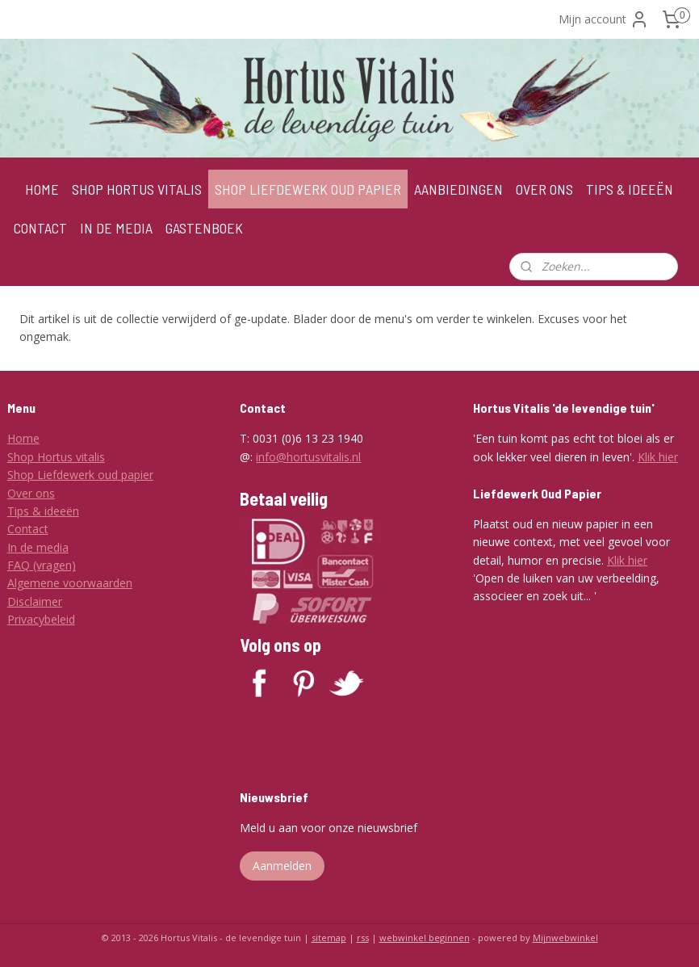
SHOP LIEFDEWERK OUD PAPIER (308, 189)
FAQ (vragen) (41, 565)
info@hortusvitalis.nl (308, 457)
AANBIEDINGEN (458, 189)
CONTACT (40, 228)
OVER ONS (544, 189)
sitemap (329, 937)
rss (363, 937)
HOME (42, 189)
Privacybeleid (41, 619)
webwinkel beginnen (424, 937)
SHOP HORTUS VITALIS (137, 189)
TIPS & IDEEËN (629, 189)
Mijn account (604, 19)
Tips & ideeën (43, 511)
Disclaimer (34, 601)
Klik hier (658, 457)
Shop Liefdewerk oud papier (80, 474)
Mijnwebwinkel (565, 937)
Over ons (31, 493)
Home (23, 438)
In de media (38, 547)
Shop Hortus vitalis (56, 457)
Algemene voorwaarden (69, 583)
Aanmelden (282, 865)
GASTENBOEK (204, 228)
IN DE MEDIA (116, 228)
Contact (27, 528)
